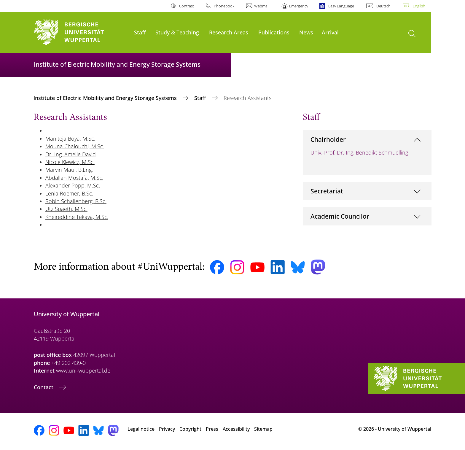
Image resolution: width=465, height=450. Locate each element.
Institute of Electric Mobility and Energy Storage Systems (106, 97)
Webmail (261, 6)
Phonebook (224, 6)
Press (212, 429)
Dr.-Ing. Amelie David (70, 154)
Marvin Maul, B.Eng (68, 169)
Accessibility (236, 429)
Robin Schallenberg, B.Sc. (75, 201)
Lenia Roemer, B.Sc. (69, 193)
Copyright (190, 429)
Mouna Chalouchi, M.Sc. (74, 146)
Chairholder (328, 139)
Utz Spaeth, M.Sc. (66, 208)
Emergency (298, 6)
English (419, 6)
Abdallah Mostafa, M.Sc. (74, 177)
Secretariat (326, 191)
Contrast (186, 6)
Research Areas (228, 32)
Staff (140, 32)
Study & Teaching (177, 32)
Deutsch (383, 6)
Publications (273, 32)
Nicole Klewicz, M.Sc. (70, 162)
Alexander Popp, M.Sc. (72, 185)
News (306, 32)
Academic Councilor (339, 216)
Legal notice (141, 429)
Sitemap (263, 429)
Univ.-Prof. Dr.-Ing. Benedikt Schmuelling (359, 152)
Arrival (330, 32)
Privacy (167, 429)
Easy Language (341, 6)
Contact (44, 387)
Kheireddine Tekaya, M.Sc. (76, 216)
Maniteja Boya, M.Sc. (70, 138)
